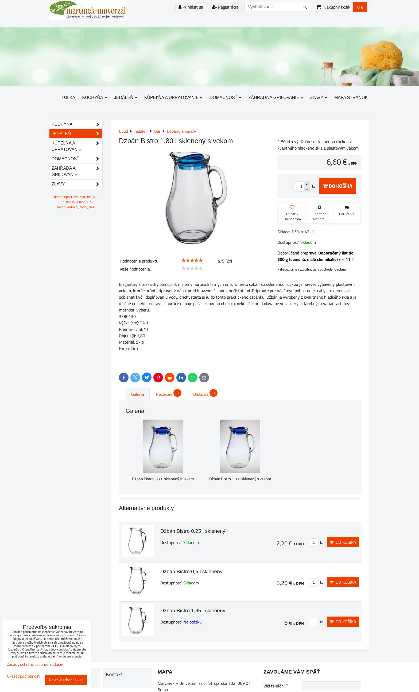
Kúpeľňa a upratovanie (173, 97)
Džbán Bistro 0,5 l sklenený (191, 571)
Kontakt (114, 674)
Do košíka (337, 186)
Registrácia (225, 7)
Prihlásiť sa (191, 7)
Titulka (66, 97)
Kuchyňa (94, 97)
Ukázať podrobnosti (23, 676)
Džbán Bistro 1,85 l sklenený (192, 610)
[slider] (192, 260)
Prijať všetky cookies (66, 680)
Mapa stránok (351, 97)
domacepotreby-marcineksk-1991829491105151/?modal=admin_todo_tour (76, 202)
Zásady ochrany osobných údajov (35, 664)
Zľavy (318, 97)
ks (316, 542)
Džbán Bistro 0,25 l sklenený (192, 531)
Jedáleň (125, 97)
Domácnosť (225, 97)
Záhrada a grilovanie (275, 97)
